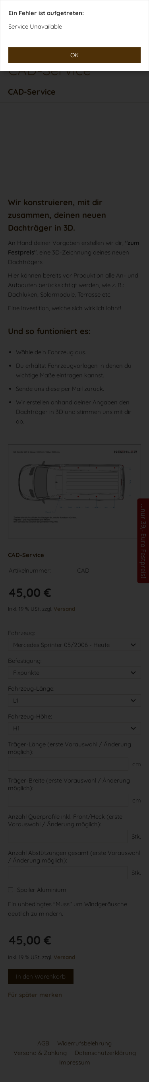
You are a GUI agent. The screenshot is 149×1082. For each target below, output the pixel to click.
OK (74, 55)
